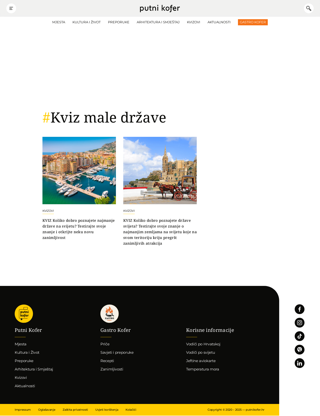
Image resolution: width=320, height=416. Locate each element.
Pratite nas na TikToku (299, 336)
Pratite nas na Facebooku (299, 310)
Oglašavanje (46, 410)
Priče (104, 344)
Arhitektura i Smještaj (158, 23)
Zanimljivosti (111, 369)
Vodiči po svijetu (200, 353)
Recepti (107, 361)
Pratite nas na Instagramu (299, 323)
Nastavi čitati (79, 189)
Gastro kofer (109, 314)
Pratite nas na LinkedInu (299, 363)
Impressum (23, 410)
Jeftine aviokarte (201, 361)
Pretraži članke (308, 8)
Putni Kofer (160, 8)
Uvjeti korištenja (106, 410)
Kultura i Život (86, 23)
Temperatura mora (202, 369)
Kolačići (131, 410)
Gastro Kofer (253, 23)
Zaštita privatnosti (75, 410)
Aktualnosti (219, 23)
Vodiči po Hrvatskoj (203, 344)
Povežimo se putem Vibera (299, 350)
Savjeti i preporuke (117, 353)
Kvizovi (193, 23)
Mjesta (58, 23)
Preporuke (118, 23)
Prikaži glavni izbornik (12, 8)
